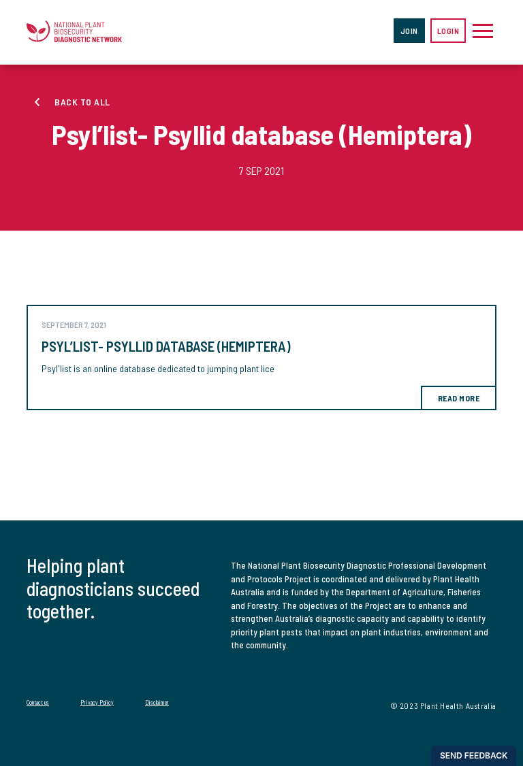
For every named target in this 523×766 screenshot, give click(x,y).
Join (409, 30)
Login (448, 30)
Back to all (82, 101)
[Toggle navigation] (482, 30)
